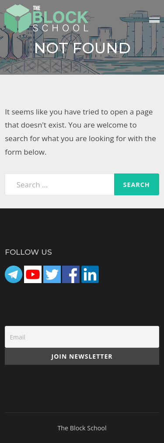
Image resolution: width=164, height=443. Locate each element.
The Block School (81, 428)
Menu (154, 20)
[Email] (82, 337)
